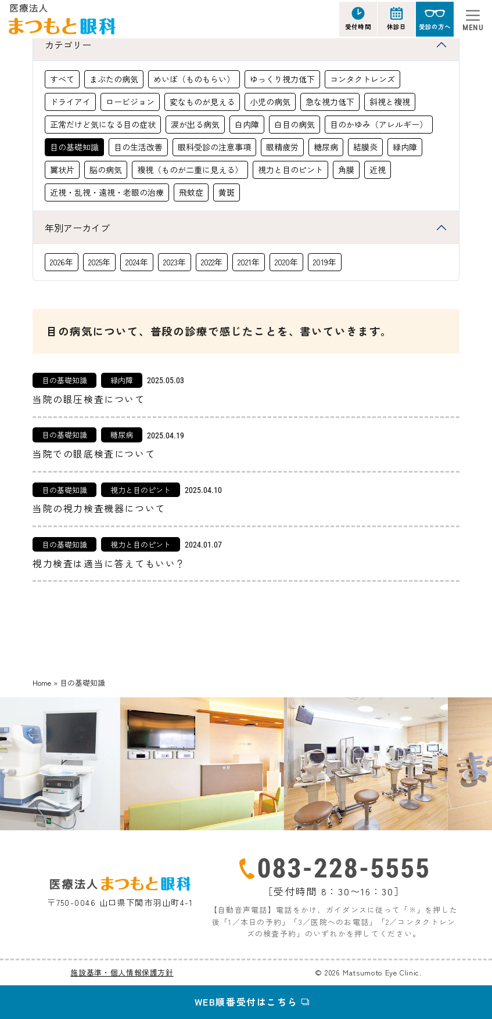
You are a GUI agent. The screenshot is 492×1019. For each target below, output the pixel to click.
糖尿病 (326, 147)
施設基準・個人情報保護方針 (121, 972)
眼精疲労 (282, 147)
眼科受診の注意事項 (214, 147)
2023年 (174, 262)
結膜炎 (365, 147)
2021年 (249, 262)
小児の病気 (270, 101)
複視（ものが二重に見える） (190, 169)
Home (42, 682)
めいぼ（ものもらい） (194, 79)
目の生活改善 (138, 147)
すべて (62, 79)
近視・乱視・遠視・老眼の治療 (107, 192)
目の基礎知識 (74, 147)
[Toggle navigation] (473, 19)
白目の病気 (294, 124)
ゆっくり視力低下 (282, 79)
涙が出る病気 (195, 124)
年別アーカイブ (77, 228)
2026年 (61, 262)
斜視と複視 (389, 101)
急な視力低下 (330, 101)
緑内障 (405, 147)
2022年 (211, 262)
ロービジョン (130, 101)
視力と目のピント (290, 169)
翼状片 (62, 169)
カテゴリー (68, 45)
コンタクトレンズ (362, 79)
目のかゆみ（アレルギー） (379, 124)
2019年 (324, 262)
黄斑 (226, 192)
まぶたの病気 (113, 79)
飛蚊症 (191, 192)
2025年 (99, 262)
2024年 (136, 262)
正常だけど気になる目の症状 (103, 124)
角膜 (346, 169)
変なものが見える (202, 101)
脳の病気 (105, 169)
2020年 (286, 262)
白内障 (247, 124)
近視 (377, 169)
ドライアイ (70, 101)
